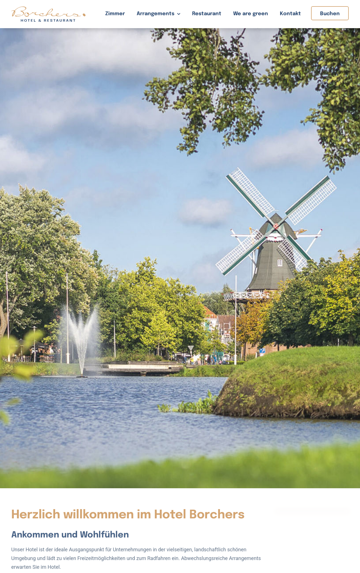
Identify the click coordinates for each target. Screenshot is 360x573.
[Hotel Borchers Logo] (48, 9)
